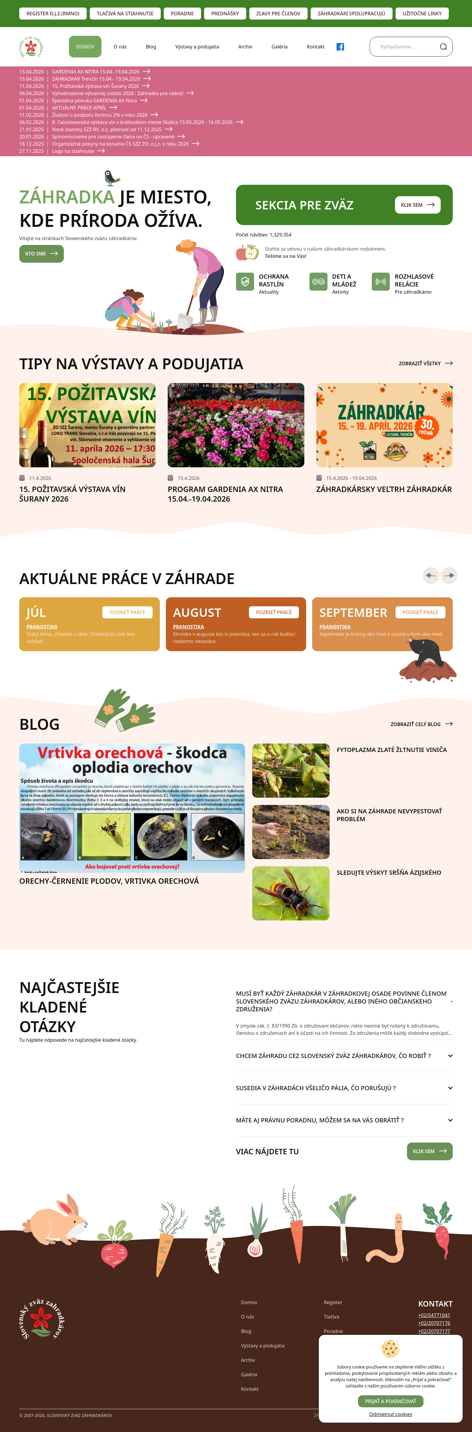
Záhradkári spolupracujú (351, 13)
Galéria (280, 46)
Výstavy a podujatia (197, 46)
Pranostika (41, 626)
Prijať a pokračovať (390, 1401)
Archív (245, 46)
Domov (85, 46)
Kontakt (316, 46)
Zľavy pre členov (278, 13)
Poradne (182, 13)
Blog (151, 46)
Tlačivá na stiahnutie (125, 13)
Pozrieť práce (127, 612)
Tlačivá (331, 1316)
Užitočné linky (422, 13)
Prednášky (225, 13)
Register (333, 1302)
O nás (119, 46)
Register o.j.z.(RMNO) (52, 13)
